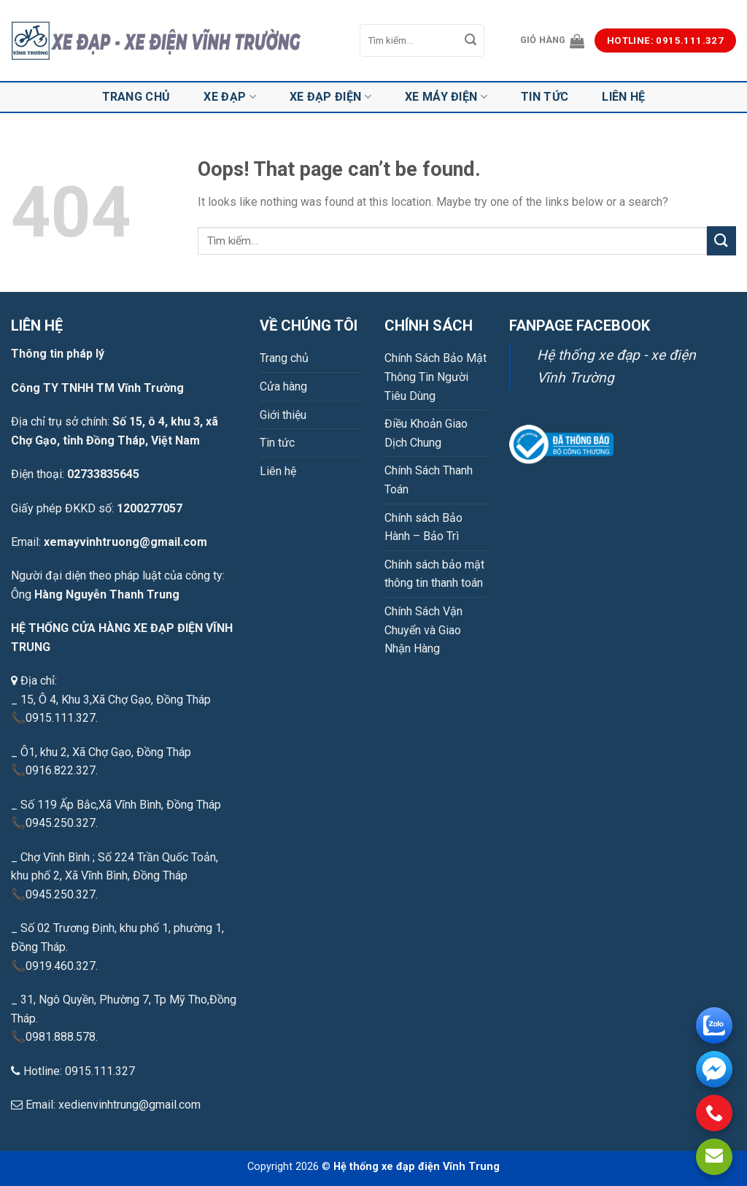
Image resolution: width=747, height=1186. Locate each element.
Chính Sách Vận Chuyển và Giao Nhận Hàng (423, 629)
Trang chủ (136, 97)
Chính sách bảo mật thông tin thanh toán (434, 574)
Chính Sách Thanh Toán (428, 479)
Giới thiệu (283, 415)
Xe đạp (229, 97)
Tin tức (544, 97)
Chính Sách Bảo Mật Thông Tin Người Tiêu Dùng (435, 376)
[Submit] (470, 40)
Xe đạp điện (330, 97)
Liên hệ (623, 97)
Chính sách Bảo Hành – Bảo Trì (423, 527)
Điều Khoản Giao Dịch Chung (426, 433)
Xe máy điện (446, 97)
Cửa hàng (283, 386)
